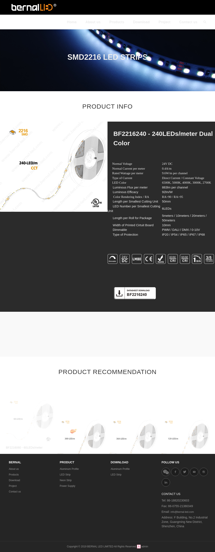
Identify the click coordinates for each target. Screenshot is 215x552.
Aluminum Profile (69, 469)
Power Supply (67, 485)
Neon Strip (66, 480)
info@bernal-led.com (182, 511)
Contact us (15, 491)
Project (13, 485)
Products (14, 474)
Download (14, 480)
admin (144, 546)
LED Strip (65, 474)
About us (14, 469)
